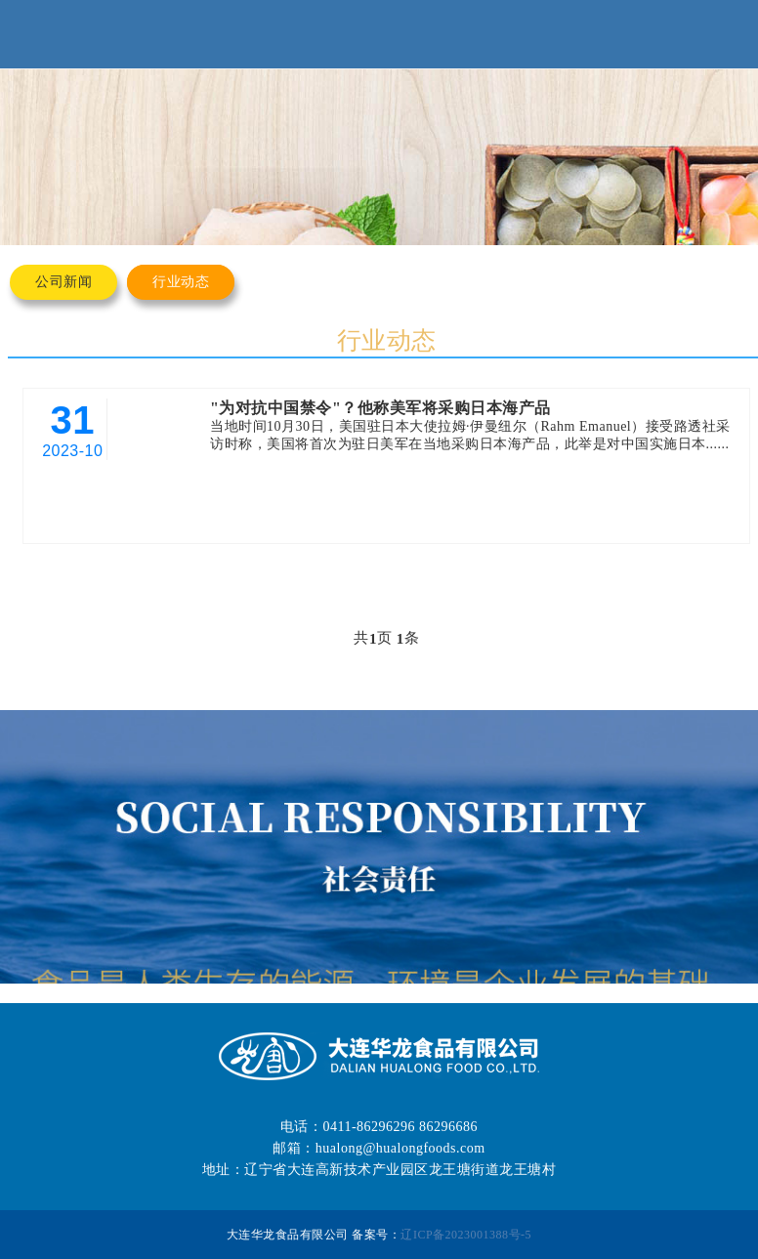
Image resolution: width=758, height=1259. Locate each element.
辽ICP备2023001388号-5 (465, 1234)
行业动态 (180, 281)
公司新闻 (63, 281)
